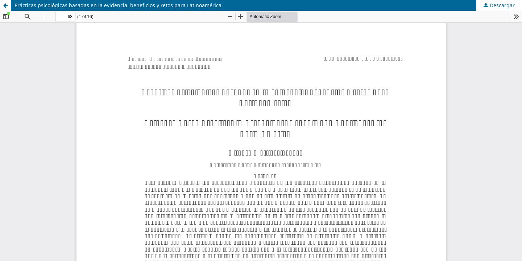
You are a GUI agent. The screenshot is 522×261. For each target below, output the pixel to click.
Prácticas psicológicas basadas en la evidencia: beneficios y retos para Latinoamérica (117, 5)
